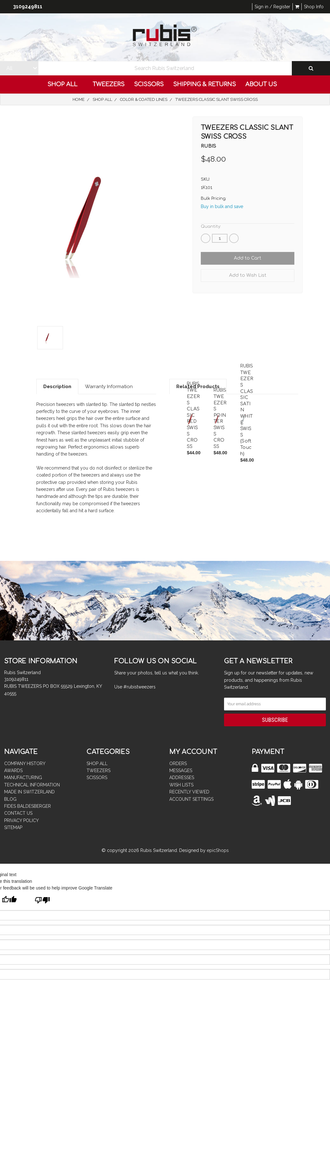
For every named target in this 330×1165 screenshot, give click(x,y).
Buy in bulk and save (222, 206)
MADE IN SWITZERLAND (29, 791)
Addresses (181, 777)
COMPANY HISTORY (25, 763)
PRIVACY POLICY (21, 820)
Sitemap (13, 827)
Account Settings (191, 799)
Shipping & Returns (204, 84)
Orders (178, 763)
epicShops (218, 850)
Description (57, 386)
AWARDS (13, 770)
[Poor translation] (42, 900)
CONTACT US (18, 813)
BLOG (10, 799)
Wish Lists (181, 784)
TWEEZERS (108, 84)
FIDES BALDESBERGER (27, 806)
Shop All (65, 84)
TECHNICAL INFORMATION (32, 784)
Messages (180, 770)
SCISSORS (149, 84)
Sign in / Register (272, 6)
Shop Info (314, 6)
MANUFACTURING (23, 777)
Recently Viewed (189, 791)
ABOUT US (264, 84)
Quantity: (211, 226)
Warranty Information (109, 386)
